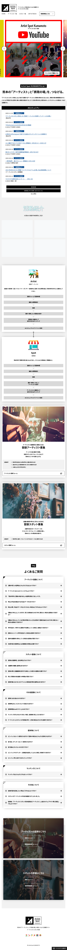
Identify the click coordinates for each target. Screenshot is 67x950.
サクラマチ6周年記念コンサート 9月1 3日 (19, 179)
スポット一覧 (22, 13)
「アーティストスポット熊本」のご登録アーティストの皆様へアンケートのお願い (28, 116)
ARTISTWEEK (32, 13)
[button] (62, 48)
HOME (3, 13)
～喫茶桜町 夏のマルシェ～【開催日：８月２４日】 (20, 161)
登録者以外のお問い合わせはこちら (33, 191)
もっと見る (33, 193)
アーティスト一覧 (12, 13)
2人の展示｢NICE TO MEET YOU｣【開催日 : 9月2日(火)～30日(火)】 (25, 143)
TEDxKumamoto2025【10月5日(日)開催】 (18, 125)
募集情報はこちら (45, 14)
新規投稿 (33, 187)
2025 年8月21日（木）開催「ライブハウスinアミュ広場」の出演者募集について (28, 170)
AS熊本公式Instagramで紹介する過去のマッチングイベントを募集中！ (26, 134)
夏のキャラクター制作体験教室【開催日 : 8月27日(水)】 (21, 152)
